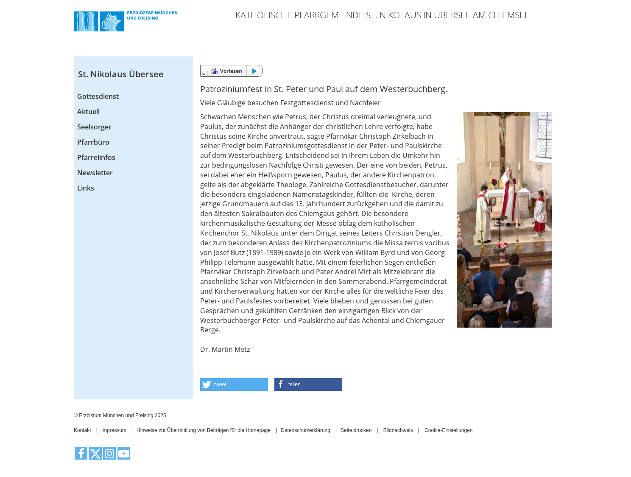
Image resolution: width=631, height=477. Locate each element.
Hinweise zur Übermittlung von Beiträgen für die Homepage (204, 430)
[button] (234, 384)
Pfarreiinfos (96, 157)
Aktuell (88, 111)
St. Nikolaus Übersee (121, 74)
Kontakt (82, 430)
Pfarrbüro (93, 142)
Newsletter (95, 172)
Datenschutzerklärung (305, 430)
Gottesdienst (98, 96)
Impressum (113, 430)
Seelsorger (94, 127)
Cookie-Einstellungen (448, 430)
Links (85, 188)
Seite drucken (356, 430)
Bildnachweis (398, 430)
